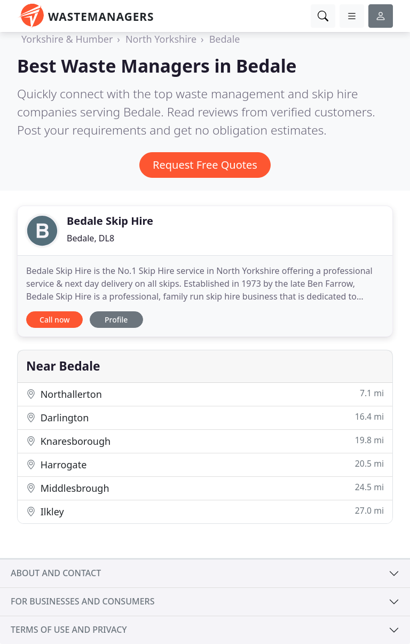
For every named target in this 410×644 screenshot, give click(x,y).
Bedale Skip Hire (110, 221)
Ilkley (205, 511)
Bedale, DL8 (90, 238)
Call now (54, 320)
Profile (116, 320)
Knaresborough (205, 440)
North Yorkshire (160, 39)
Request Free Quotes (205, 165)
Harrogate (205, 464)
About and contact (56, 573)
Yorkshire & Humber (67, 39)
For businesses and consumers (82, 601)
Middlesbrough (205, 487)
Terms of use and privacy (69, 629)
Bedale (224, 39)
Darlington (205, 417)
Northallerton (205, 393)
